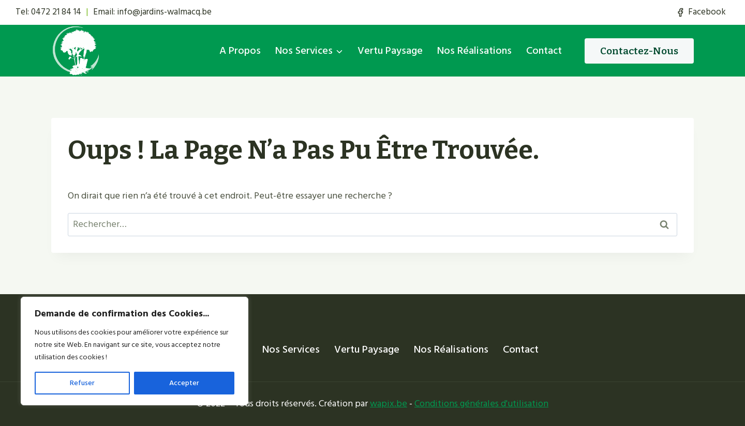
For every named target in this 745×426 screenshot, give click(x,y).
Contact (544, 50)
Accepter (184, 383)
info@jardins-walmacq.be (164, 12)
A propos (240, 50)
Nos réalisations (474, 50)
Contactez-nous (639, 51)
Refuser (82, 383)
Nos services (291, 349)
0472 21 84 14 (56, 12)
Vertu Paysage (390, 50)
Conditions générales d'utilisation (481, 403)
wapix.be (388, 403)
